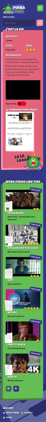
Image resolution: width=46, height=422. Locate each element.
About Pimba (12, 413)
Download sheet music (21, 110)
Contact (28, 413)
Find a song (8, 17)
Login (9, 418)
